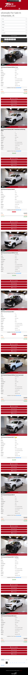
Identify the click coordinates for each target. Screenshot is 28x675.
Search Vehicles (14, 35)
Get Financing (14, 100)
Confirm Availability (14, 98)
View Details (14, 105)
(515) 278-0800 (18, 332)
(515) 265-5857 (18, 87)
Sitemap (20, 670)
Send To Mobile (14, 103)
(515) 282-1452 (18, 209)
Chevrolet (2, 665)
